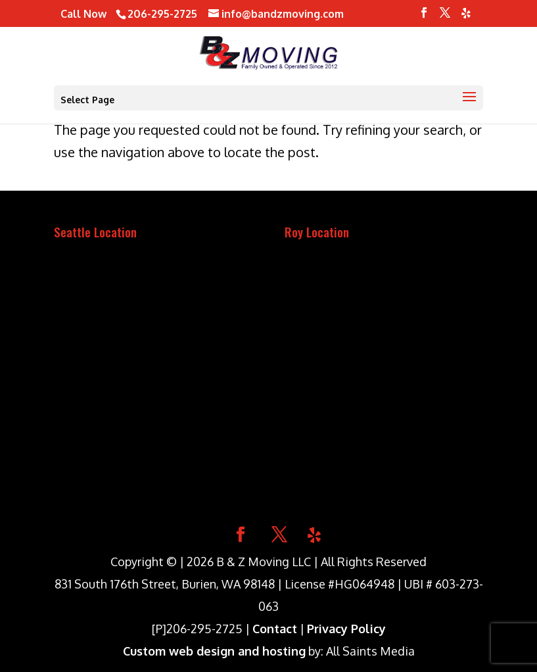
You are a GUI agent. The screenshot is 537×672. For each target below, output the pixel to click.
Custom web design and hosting (214, 651)
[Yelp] (466, 17)
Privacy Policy (346, 628)
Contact (274, 628)
